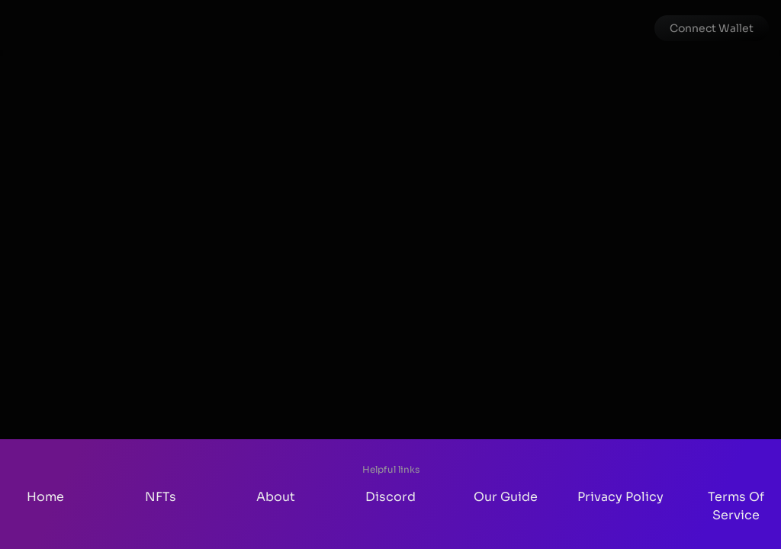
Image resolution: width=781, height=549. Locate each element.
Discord (390, 497)
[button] (711, 28)
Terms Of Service (736, 506)
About (275, 497)
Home (45, 497)
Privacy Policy (620, 497)
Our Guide (506, 497)
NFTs (160, 497)
